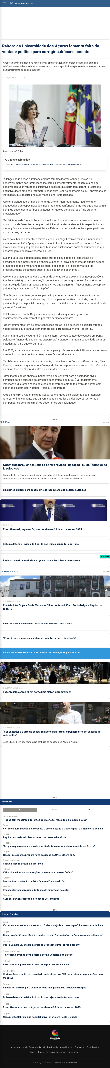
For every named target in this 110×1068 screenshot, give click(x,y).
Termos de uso (37, 1052)
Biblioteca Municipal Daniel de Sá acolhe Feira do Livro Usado (37, 623)
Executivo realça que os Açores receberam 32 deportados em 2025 (42, 529)
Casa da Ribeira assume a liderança (23, 863)
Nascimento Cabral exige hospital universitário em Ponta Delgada (40, 1016)
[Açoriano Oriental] (55, 1040)
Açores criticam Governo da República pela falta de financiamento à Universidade (44, 164)
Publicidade (52, 1047)
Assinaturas (74, 1052)
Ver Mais (106, 422)
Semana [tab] (55, 810)
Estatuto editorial (37, 1047)
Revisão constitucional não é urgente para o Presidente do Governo (41, 560)
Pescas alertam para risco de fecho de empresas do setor (36, 890)
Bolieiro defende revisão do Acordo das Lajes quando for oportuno (41, 544)
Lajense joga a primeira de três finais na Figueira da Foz (34, 881)
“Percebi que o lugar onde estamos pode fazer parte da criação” (39, 638)
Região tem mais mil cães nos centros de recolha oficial (34, 837)
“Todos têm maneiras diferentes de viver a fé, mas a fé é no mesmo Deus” (45, 819)
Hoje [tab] (20, 810)
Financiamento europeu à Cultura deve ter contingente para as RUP (41, 652)
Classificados (66, 1047)
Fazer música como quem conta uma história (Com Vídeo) (37, 692)
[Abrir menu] (4, 3)
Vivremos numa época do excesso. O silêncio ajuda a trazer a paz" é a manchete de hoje (53, 828)
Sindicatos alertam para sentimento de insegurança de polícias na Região (44, 489)
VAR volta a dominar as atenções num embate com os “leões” (38, 872)
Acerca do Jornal (19, 1047)
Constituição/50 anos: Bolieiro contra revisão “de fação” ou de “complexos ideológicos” (53, 935)
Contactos (79, 1047)
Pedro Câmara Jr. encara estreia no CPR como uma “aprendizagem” (41, 944)
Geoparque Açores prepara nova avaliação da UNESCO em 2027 (39, 854)
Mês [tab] (89, 810)
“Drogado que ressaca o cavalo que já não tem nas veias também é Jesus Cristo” (49, 846)
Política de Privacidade (56, 1052)
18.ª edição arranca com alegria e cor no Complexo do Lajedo (38, 954)
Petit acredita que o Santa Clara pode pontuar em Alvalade (36, 964)
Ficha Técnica (93, 1047)
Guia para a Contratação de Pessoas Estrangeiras (31, 898)
